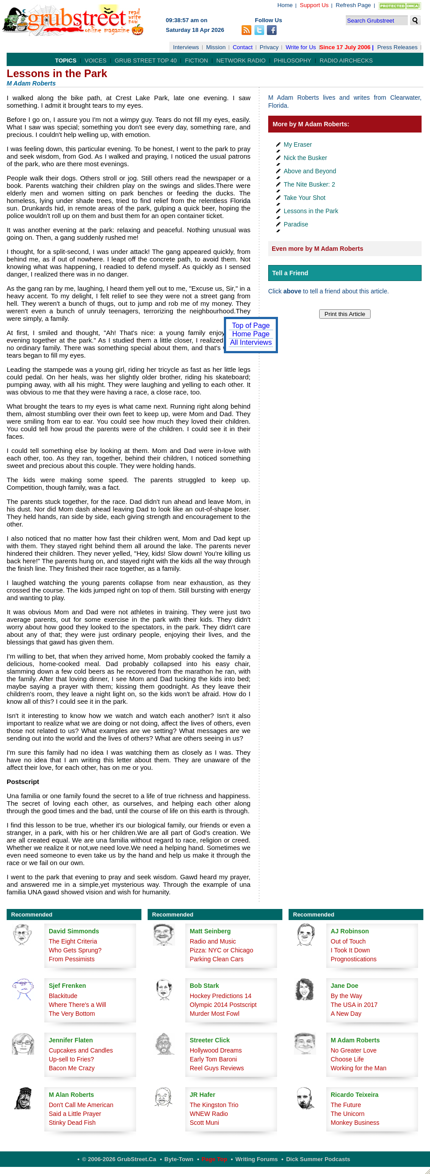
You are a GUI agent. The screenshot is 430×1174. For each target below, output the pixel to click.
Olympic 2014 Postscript (223, 1004)
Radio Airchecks (346, 60)
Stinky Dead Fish (72, 1122)
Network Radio (241, 60)
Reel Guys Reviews (217, 1068)
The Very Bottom (72, 1013)
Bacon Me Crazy (71, 1068)
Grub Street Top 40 (146, 60)
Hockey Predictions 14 (220, 995)
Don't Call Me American (81, 1104)
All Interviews (251, 342)
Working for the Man (359, 1068)
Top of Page (251, 325)
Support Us (314, 5)
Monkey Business (355, 1122)
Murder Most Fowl (214, 1013)
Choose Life (347, 1059)
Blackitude (63, 995)
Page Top (214, 1159)
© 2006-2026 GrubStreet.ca (119, 1159)
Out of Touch (348, 941)
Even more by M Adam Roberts (317, 248)
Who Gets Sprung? (75, 950)
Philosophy (293, 60)
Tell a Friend (290, 273)
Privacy (269, 47)
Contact (243, 47)
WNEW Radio (209, 1113)
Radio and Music (213, 941)
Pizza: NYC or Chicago (221, 950)
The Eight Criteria (73, 941)
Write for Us (300, 47)
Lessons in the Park (311, 211)
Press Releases (397, 47)
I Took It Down (350, 950)
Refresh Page (353, 5)
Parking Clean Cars (216, 959)
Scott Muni (204, 1122)
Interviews (186, 47)
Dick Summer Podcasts (318, 1159)
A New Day (346, 1013)
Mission (216, 47)
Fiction (196, 60)
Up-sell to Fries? (71, 1059)
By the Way (346, 995)
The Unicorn (347, 1113)
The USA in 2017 (354, 1004)
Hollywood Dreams (216, 1050)
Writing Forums (256, 1159)
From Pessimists (71, 959)
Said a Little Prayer (75, 1113)
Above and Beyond (310, 171)
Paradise (296, 224)
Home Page (251, 334)
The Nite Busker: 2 (309, 184)
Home (285, 5)
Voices (95, 60)
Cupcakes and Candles (81, 1050)
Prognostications (354, 959)
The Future (346, 1104)
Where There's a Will (77, 1004)
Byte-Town (178, 1159)
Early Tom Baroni (213, 1059)
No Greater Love (354, 1050)
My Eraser (298, 144)
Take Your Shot (304, 197)
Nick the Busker (305, 157)
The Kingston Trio (214, 1104)
